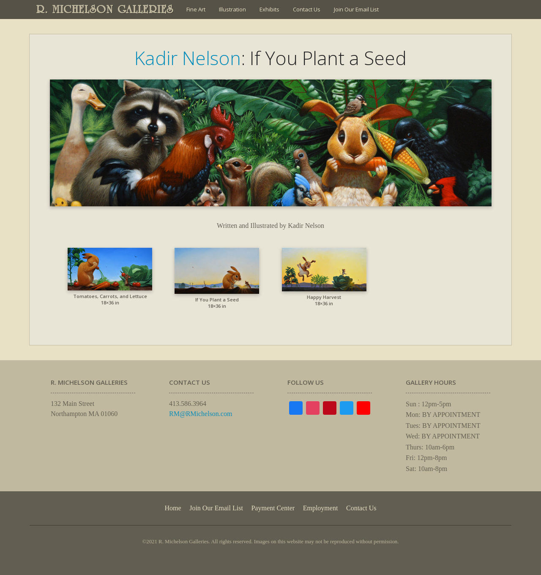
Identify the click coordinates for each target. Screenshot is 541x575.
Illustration (232, 9)
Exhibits (269, 9)
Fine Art (195, 9)
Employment (320, 508)
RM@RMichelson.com (200, 413)
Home (172, 508)
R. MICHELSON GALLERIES (105, 9)
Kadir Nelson (187, 58)
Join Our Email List (356, 9)
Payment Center (273, 508)
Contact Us (306, 9)
